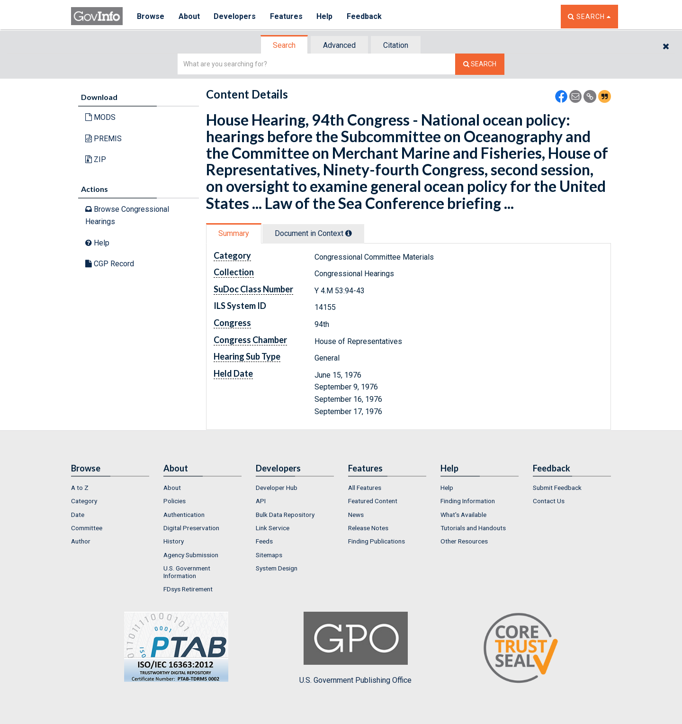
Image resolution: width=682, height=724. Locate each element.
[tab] (284, 45)
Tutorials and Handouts (473, 528)
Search (284, 45)
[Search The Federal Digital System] (479, 64)
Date (77, 514)
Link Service (272, 528)
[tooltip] (348, 233)
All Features (364, 487)
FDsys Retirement (188, 589)
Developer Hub (276, 487)
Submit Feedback (557, 487)
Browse (150, 16)
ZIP (95, 159)
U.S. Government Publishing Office (355, 648)
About (189, 16)
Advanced (339, 45)
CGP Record (109, 263)
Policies (174, 501)
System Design (276, 568)
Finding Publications (376, 541)
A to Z (80, 487)
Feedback (365, 16)
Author (80, 541)
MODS (100, 117)
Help (325, 16)
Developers (235, 16)
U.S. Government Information (186, 571)
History (173, 541)
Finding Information (467, 501)
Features (286, 16)
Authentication (184, 514)
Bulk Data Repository (285, 514)
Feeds (264, 541)
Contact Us (549, 501)
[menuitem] (110, 487)
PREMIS (103, 138)
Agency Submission (190, 555)
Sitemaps (269, 555)
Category (84, 501)
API (261, 501)
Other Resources (464, 541)
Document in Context (313, 233)
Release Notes (368, 528)
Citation (395, 45)
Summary (233, 233)
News (356, 514)
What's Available (463, 514)
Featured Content (372, 501)
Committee (86, 528)
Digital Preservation (191, 528)
